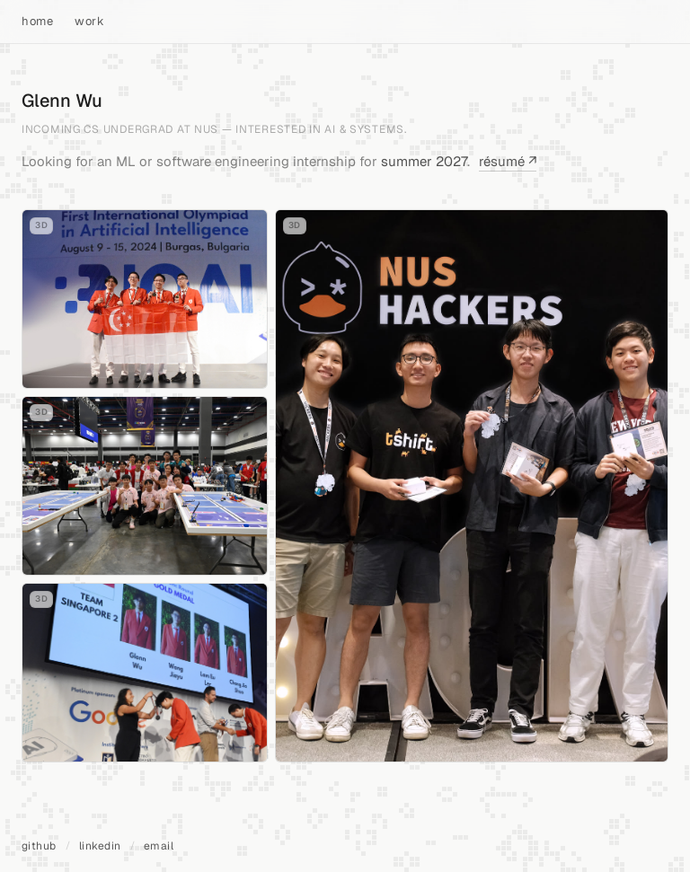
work (89, 21)
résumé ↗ (507, 161)
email (158, 846)
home (37, 21)
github (39, 846)
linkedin (100, 846)
